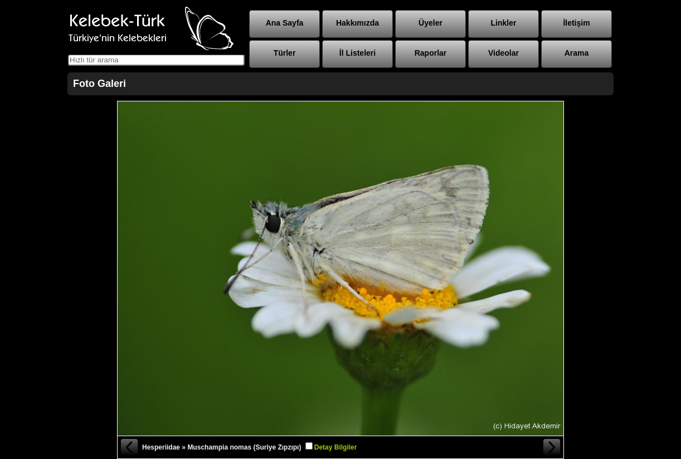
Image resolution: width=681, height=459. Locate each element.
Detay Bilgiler (335, 447)
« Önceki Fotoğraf (129, 447)
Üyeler (430, 22)
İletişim (576, 22)
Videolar (503, 52)
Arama (577, 52)
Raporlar (431, 52)
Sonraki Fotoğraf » (552, 447)
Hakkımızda (357, 22)
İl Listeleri (357, 52)
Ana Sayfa (285, 22)
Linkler (504, 22)
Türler (285, 52)
